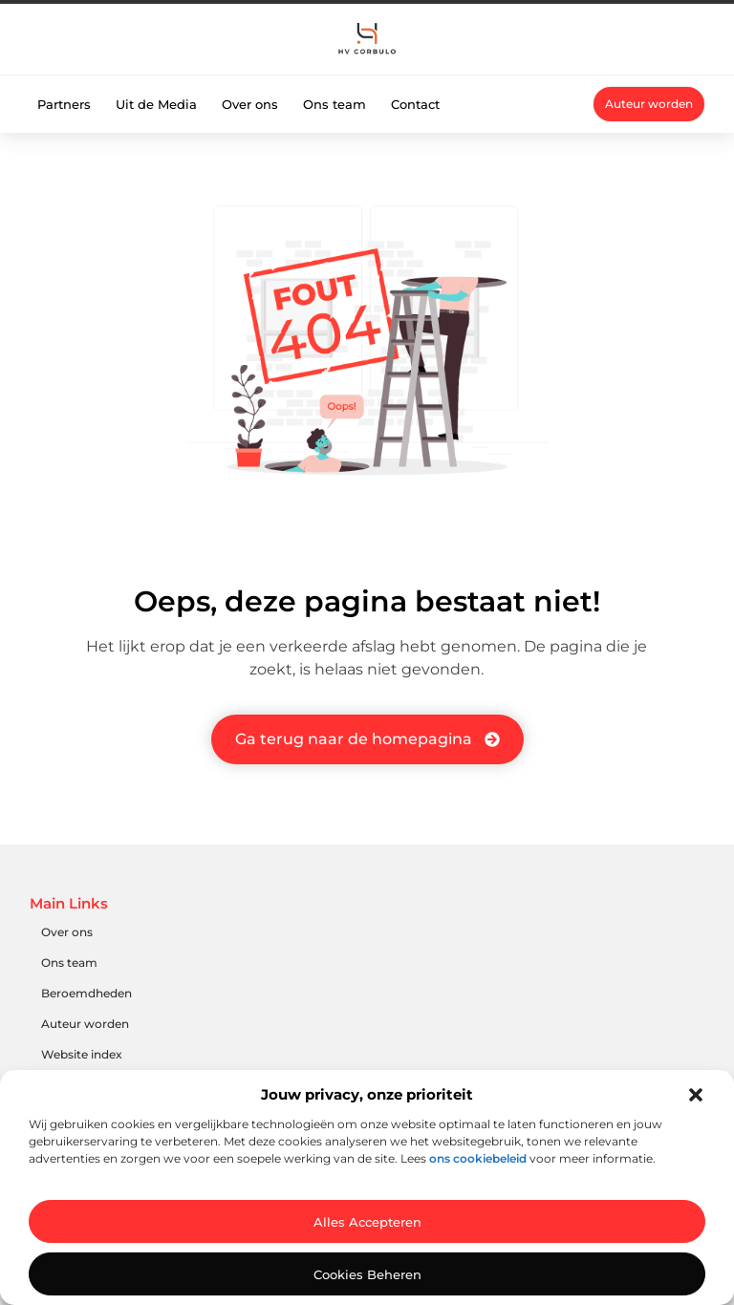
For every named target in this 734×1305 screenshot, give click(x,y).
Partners (64, 104)
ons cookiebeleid (478, 1158)
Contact (415, 104)
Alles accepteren (367, 1222)
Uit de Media (156, 104)
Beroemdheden (86, 993)
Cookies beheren (367, 1274)
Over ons (250, 104)
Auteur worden (85, 1023)
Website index (81, 1054)
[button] (695, 1094)
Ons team (334, 104)
